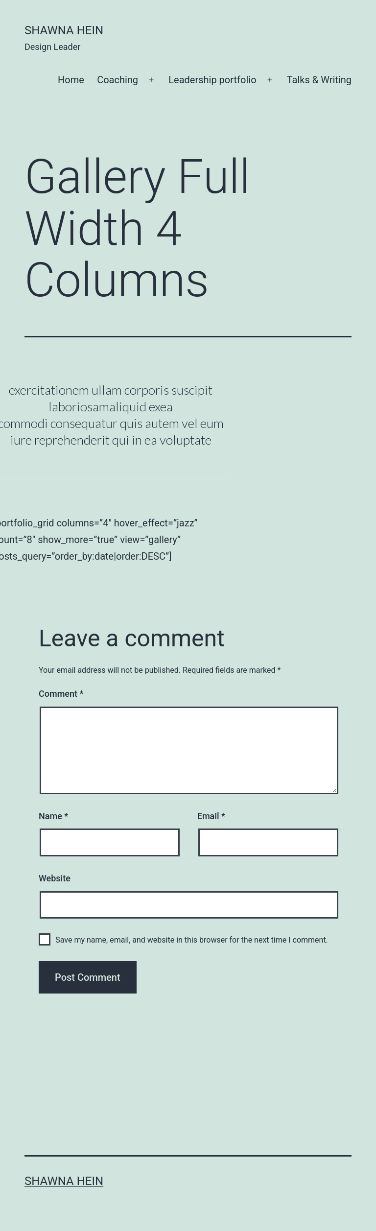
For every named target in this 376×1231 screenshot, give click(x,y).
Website (54, 878)
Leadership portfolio (212, 80)
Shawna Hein (63, 30)
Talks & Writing (319, 80)
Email (211, 816)
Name (53, 816)
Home (71, 80)
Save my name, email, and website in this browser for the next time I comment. (191, 940)
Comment (61, 693)
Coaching (117, 80)
